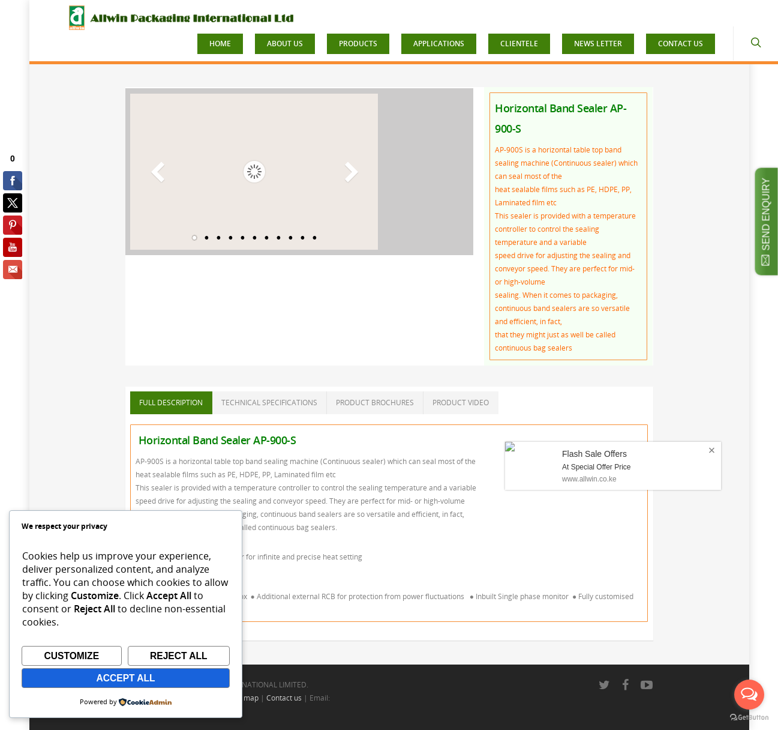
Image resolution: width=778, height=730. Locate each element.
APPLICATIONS (438, 43)
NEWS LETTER (598, 43)
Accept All (125, 678)
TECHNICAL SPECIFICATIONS (269, 402)
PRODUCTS (358, 43)
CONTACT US (680, 43)
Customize (71, 656)
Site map (244, 698)
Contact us (284, 698)
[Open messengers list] (749, 695)
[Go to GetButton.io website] (749, 718)
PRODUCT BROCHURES (375, 402)
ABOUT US (285, 43)
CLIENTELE (519, 43)
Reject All (179, 656)
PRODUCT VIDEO (460, 402)
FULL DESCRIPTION (171, 402)
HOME (220, 43)
